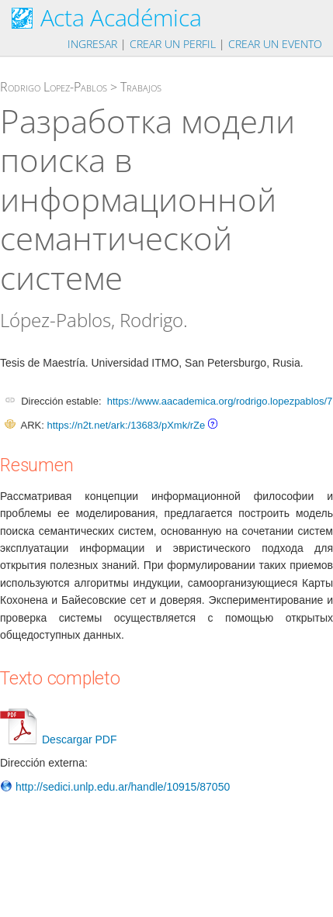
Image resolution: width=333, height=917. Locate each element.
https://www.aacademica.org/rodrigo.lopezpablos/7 (220, 401)
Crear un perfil (173, 43)
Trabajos (140, 86)
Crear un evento (275, 43)
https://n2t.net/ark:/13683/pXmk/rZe (126, 425)
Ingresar (92, 43)
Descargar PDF (58, 739)
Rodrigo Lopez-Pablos (53, 86)
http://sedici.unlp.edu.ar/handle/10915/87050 (115, 787)
